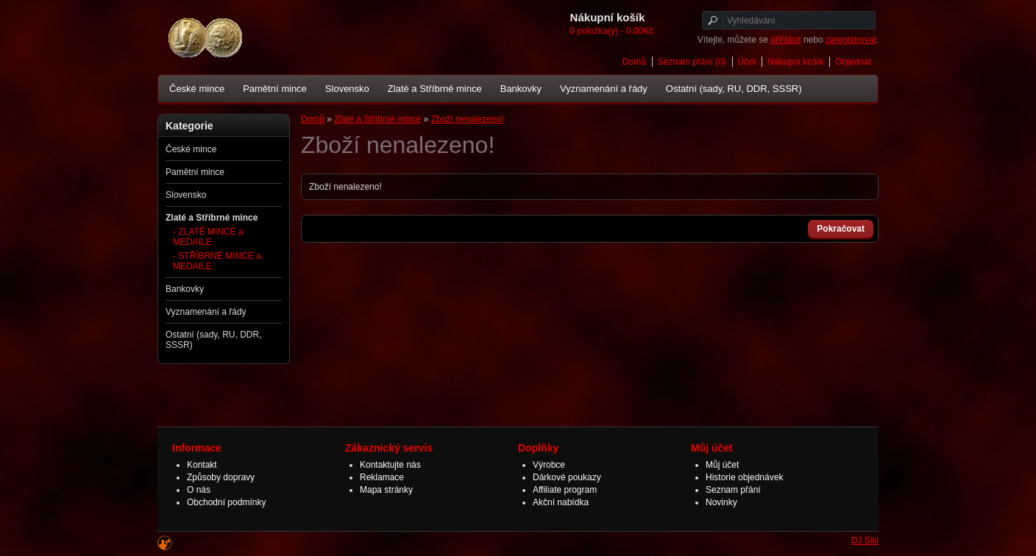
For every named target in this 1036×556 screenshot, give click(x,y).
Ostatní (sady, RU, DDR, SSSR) (734, 88)
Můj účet (722, 465)
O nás (198, 490)
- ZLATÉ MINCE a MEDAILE (208, 237)
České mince (196, 88)
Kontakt (202, 465)
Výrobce (549, 465)
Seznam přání (733, 490)
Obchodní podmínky (226, 502)
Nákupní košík (795, 62)
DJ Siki (865, 540)
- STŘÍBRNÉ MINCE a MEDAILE (217, 261)
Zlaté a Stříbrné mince (435, 88)
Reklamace (382, 477)
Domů (634, 62)
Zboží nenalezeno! (467, 119)
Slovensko (347, 88)
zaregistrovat (851, 40)
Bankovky (521, 88)
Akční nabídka (561, 502)
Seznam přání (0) (692, 62)
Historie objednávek (744, 477)
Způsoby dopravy (221, 477)
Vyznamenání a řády (604, 88)
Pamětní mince (275, 88)
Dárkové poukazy (567, 477)
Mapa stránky (386, 490)
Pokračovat (841, 229)
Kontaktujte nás (390, 465)
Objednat (853, 62)
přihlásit (785, 40)
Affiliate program (565, 490)
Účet (747, 62)
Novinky (721, 502)
